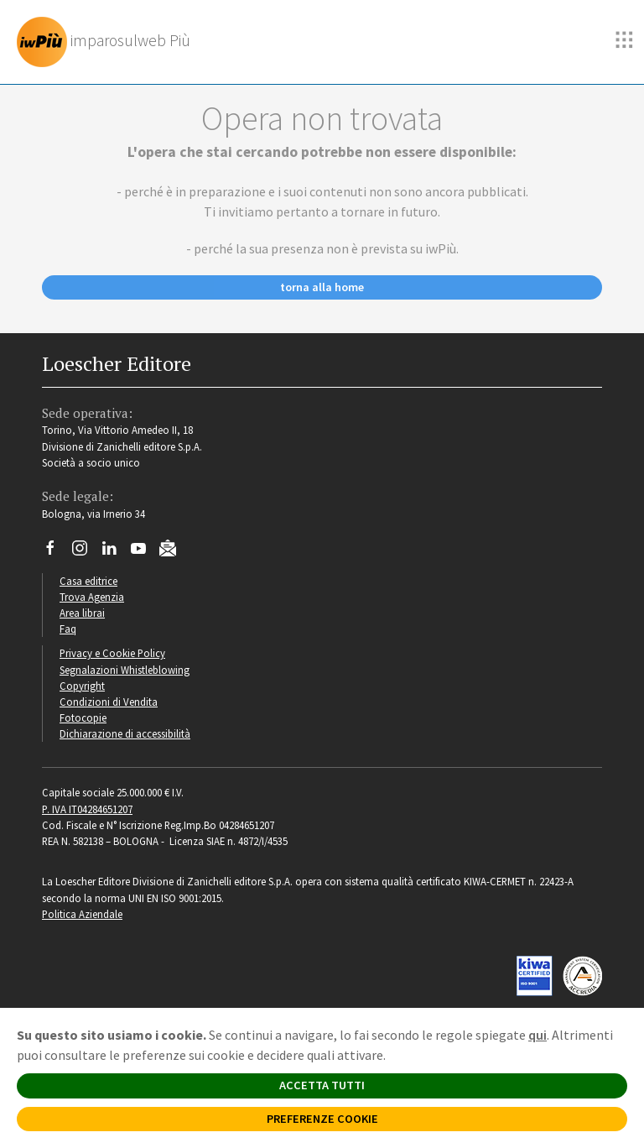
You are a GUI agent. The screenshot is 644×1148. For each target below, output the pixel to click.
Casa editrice (88, 580)
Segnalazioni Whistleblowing (125, 669)
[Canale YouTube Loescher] (144, 552)
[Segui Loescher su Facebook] (56, 552)
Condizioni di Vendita (109, 701)
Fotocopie (83, 717)
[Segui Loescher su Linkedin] (115, 552)
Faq (68, 628)
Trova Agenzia (92, 596)
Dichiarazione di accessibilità (125, 733)
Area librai (82, 612)
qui (537, 1034)
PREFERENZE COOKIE (322, 1118)
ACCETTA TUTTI (322, 1085)
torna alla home (322, 287)
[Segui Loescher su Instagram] (86, 552)
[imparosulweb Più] (107, 42)
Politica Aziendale (82, 914)
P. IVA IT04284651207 (87, 809)
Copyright (82, 685)
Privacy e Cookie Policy (112, 653)
